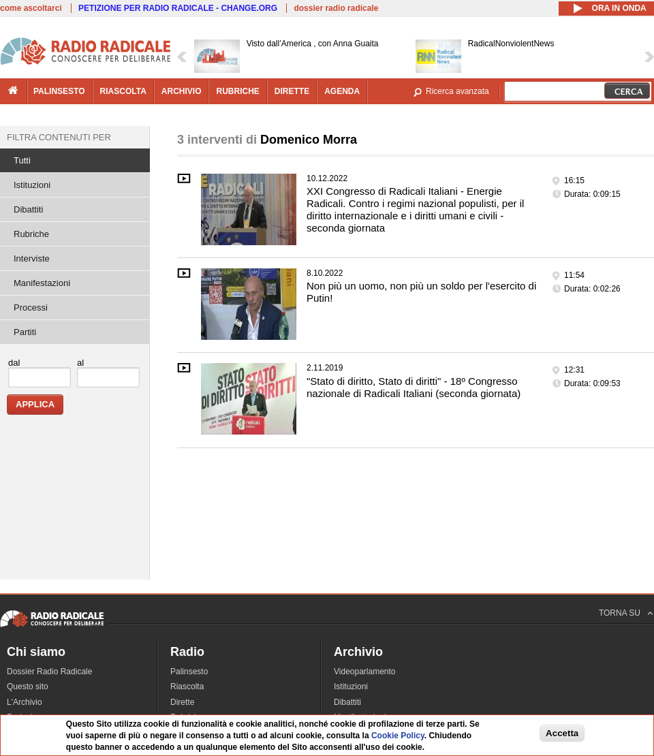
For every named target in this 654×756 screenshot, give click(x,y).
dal (14, 362)
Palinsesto (189, 671)
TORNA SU (619, 613)
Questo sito (27, 686)
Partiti (25, 332)
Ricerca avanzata (457, 91)
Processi (31, 307)
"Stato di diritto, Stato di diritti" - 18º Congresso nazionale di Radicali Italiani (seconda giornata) (413, 387)
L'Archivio (24, 702)
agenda (342, 91)
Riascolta (187, 686)
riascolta (123, 91)
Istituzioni (32, 185)
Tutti (22, 160)
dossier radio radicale (336, 8)
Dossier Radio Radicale (49, 671)
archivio (181, 91)
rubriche (237, 91)
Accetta (562, 733)
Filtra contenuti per (59, 137)
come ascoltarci (31, 8)
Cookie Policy (397, 735)
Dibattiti (28, 209)
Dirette (182, 702)
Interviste (32, 258)
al (80, 362)
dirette (292, 91)
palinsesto (59, 91)
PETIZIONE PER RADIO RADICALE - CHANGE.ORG (177, 8)
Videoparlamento (365, 671)
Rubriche (31, 234)
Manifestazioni (42, 283)
